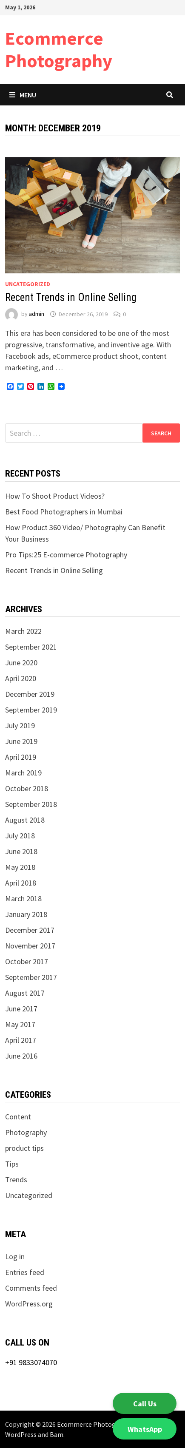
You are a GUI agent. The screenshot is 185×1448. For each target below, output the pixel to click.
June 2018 (21, 851)
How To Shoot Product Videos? (55, 496)
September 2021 (31, 647)
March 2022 (23, 631)
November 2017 (30, 946)
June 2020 (21, 662)
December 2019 (29, 694)
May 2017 (20, 1024)
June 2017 (21, 1009)
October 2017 (26, 961)
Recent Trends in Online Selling (71, 297)
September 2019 (31, 710)
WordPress (21, 1434)
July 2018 (20, 835)
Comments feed (31, 1288)
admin (36, 314)
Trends (16, 1179)
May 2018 (20, 867)
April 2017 (20, 1040)
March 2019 (23, 773)
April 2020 (20, 678)
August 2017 (25, 993)
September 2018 (31, 804)
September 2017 (31, 977)
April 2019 (20, 757)
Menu (22, 95)
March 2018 (23, 898)
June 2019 (21, 741)
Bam (56, 1434)
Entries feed (24, 1272)
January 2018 (26, 914)
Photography (26, 1132)
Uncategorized (27, 284)
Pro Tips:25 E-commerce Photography (66, 554)
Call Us (145, 1403)
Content (18, 1116)
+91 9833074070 (31, 1362)
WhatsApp (145, 1429)
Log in (15, 1256)
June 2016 (21, 1056)
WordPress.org (29, 1304)
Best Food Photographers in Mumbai (63, 512)
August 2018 (25, 820)
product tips (24, 1148)
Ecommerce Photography (58, 49)
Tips (12, 1164)
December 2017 (29, 930)
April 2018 (20, 883)
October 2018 (26, 788)
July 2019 (20, 725)
